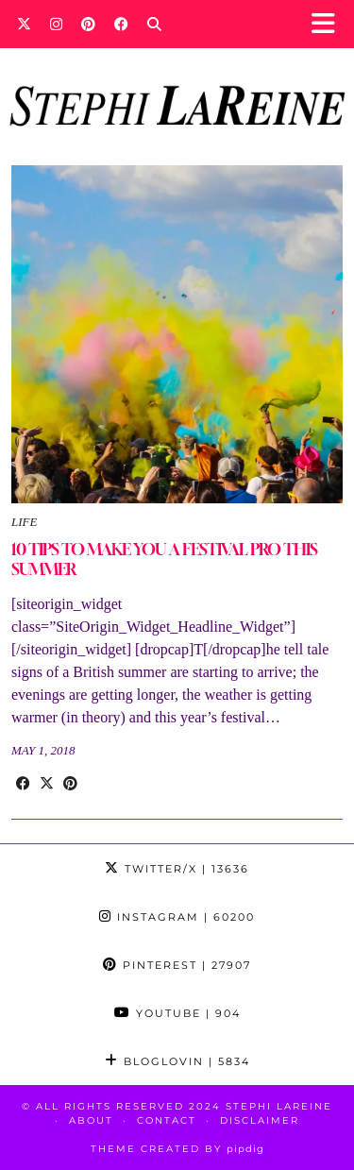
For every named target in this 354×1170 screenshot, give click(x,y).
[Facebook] (121, 23)
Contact (166, 1120)
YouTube (177, 1013)
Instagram (177, 917)
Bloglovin (177, 1061)
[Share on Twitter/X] (47, 783)
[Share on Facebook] (23, 783)
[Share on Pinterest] (70, 783)
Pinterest (177, 965)
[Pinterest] (88, 23)
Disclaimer (259, 1120)
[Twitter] (24, 23)
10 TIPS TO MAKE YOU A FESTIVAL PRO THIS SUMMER (164, 558)
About (91, 1120)
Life (24, 522)
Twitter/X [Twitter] (177, 868)
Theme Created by (177, 1149)
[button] (329, 24)
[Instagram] (56, 23)
